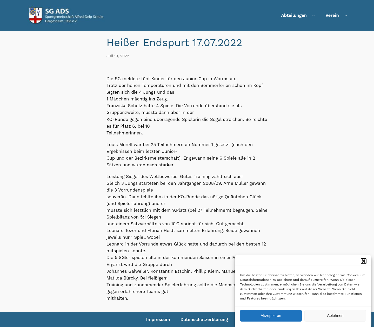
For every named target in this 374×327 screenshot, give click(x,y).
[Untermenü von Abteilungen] (313, 15)
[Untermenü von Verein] (345, 15)
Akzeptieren (271, 318)
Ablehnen (335, 318)
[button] (363, 263)
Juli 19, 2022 (117, 56)
